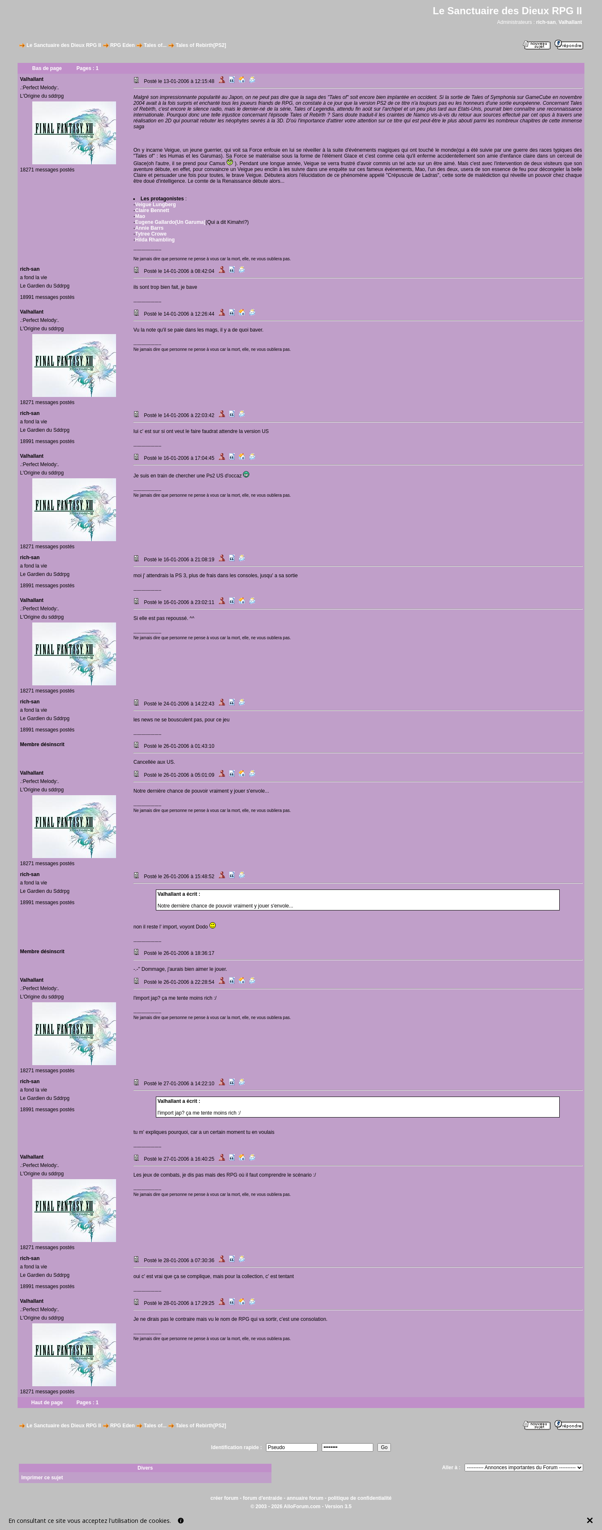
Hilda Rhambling (155, 240)
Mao (140, 216)
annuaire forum (305, 1498)
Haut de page (46, 1403)
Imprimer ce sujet (42, 1478)
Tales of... (155, 45)
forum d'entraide (262, 1498)
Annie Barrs (149, 228)
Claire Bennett (152, 210)
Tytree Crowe (150, 234)
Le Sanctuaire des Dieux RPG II (63, 45)
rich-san (546, 22)
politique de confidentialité (360, 1498)
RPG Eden (122, 45)
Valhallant (570, 22)
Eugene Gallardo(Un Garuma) (170, 222)
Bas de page (47, 68)
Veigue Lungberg (155, 204)
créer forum (224, 1498)
